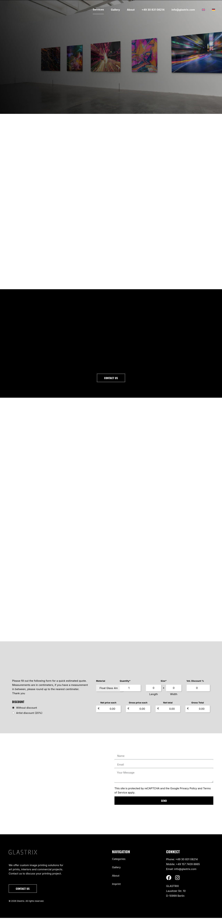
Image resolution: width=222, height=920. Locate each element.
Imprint (116, 886)
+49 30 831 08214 (153, 9)
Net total (168, 705)
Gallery (115, 9)
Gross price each (138, 705)
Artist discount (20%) (29, 715)
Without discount (26, 709)
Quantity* (141, 683)
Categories (118, 861)
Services (98, 9)
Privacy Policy (188, 790)
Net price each (108, 705)
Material (100, 683)
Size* (172, 683)
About (131, 9)
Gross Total (197, 705)
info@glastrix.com (183, 9)
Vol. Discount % (200, 683)
